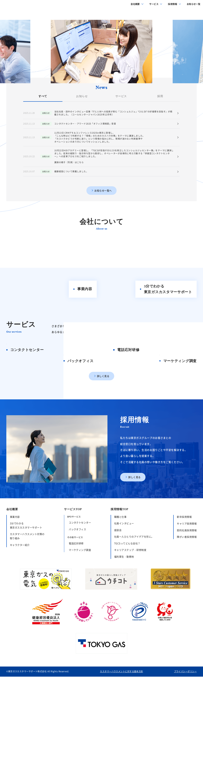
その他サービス (75, 633)
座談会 (118, 626)
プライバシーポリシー (185, 762)
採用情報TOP (119, 605)
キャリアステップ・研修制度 (130, 645)
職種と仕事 (120, 612)
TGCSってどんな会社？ (127, 639)
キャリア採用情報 (187, 619)
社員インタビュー (124, 619)
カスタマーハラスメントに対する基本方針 (121, 762)
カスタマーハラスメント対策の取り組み (27, 632)
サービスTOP (73, 605)
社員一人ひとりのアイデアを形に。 (134, 632)
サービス (153, 6)
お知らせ (82, 147)
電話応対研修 (76, 639)
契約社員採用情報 (187, 626)
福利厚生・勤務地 (124, 652)
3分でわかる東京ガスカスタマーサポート (26, 621)
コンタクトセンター (80, 618)
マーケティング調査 (80, 645)
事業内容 (15, 612)
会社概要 (135, 6)
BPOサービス (74, 612)
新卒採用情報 (184, 612)
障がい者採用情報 (187, 632)
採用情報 (172, 6)
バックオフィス (77, 625)
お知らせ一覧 (193, 6)
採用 (160, 147)
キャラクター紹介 (20, 641)
